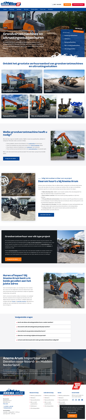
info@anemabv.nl (8, 408)
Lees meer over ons (46, 214)
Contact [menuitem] (50, 9)
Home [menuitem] (5, 9)
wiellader (49, 246)
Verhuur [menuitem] (19, 9)
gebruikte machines (21, 301)
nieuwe (13, 301)
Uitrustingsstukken (69, 49)
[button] (82, 291)
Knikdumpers (34, 406)
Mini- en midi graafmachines (71, 45)
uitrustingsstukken (13, 250)
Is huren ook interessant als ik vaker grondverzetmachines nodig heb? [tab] (38, 340)
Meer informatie (72, 412)
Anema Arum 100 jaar (78, 4)
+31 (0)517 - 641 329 (8, 406)
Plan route (5, 403)
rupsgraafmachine (33, 149)
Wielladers (66, 39)
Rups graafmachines (69, 42)
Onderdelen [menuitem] (34, 9)
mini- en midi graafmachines (34, 242)
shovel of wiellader (35, 145)
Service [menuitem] (26, 9)
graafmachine (32, 143)
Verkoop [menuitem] (11, 9)
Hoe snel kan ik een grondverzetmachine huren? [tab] (32, 331)
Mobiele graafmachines (70, 35)
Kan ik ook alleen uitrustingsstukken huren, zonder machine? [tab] (35, 322)
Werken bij (67, 4)
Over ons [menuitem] (42, 9)
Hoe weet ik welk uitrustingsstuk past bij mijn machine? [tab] (34, 326)
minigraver (29, 147)
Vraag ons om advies (11, 158)
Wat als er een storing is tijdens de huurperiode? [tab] (32, 335)
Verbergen (72, 415)
